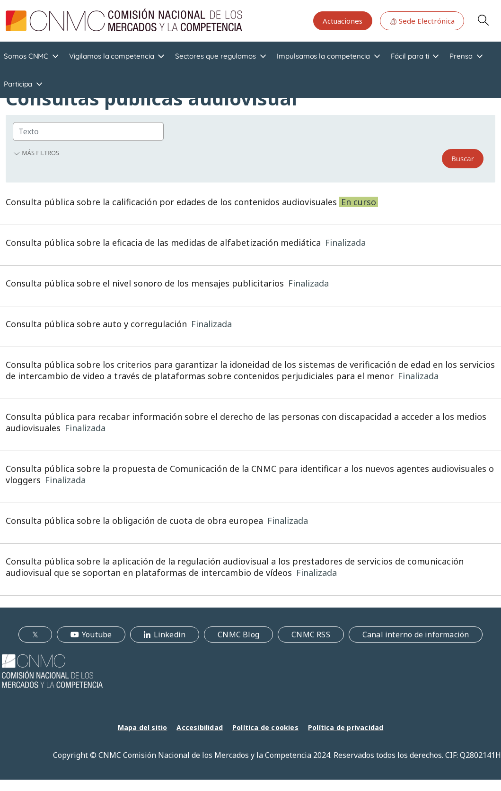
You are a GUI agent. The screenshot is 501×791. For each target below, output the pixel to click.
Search (483, 20)
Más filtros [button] (36, 152)
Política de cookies (265, 727)
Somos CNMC (26, 56)
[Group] (88, 131)
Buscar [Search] (462, 158)
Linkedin (170, 634)
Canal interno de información (415, 634)
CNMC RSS (310, 634)
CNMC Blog (238, 634)
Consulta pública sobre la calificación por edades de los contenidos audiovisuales (171, 202)
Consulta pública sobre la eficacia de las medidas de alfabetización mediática (163, 242)
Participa (18, 83)
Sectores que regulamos (215, 56)
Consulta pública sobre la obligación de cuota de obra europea (134, 520)
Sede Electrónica (422, 21)
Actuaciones (342, 21)
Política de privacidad (345, 727)
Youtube (97, 634)
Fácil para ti (410, 56)
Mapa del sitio (142, 727)
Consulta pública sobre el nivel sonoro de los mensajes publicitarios (145, 283)
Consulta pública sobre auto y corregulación (96, 324)
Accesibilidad (199, 727)
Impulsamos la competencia (323, 56)
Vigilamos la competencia (111, 56)
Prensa (461, 56)
